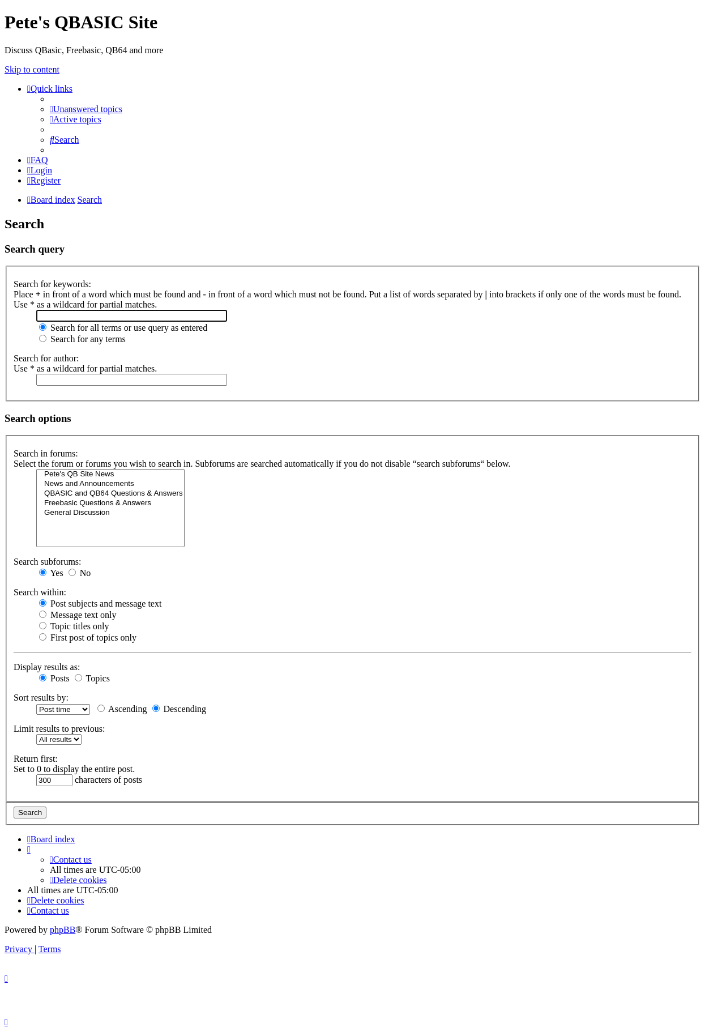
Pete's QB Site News (110, 474)
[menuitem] (86, 109)
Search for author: (46, 358)
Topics (92, 678)
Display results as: (47, 667)
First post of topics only (87, 637)
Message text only (77, 615)
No (80, 573)
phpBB (62, 930)
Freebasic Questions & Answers (110, 503)
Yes (51, 573)
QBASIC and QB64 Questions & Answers (110, 493)
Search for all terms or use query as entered (123, 327)
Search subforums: (48, 561)
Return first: (36, 759)
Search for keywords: (52, 284)
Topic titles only (74, 626)
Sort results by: (41, 697)
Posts (54, 678)
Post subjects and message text (100, 603)
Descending (179, 709)
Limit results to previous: (59, 729)
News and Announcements (110, 484)
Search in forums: (46, 453)
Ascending (122, 709)
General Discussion (110, 513)
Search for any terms (82, 339)
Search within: (40, 592)
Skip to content (32, 69)
